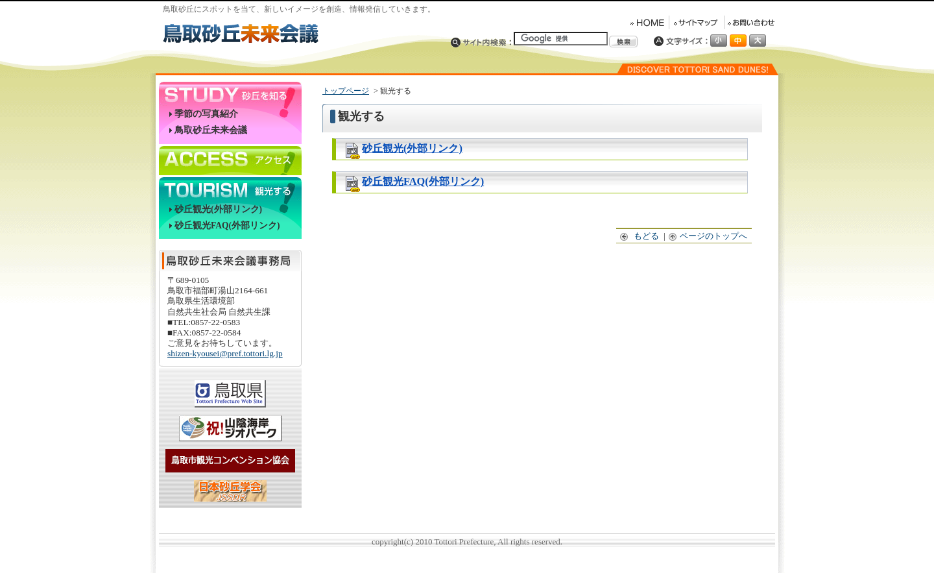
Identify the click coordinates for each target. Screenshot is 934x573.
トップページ (345, 90)
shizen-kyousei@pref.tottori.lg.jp (225, 353)
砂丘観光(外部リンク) (218, 209)
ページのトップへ (708, 236)
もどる (640, 236)
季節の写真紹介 (206, 114)
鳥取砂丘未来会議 (210, 130)
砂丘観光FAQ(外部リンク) (227, 225)
